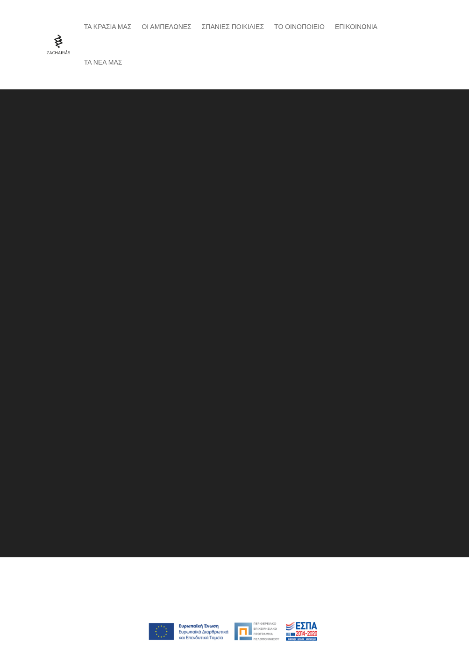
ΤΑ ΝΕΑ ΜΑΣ (103, 62)
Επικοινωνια (356, 26)
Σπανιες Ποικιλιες (233, 26)
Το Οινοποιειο (299, 26)
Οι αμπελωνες (166, 26)
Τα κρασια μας (108, 26)
